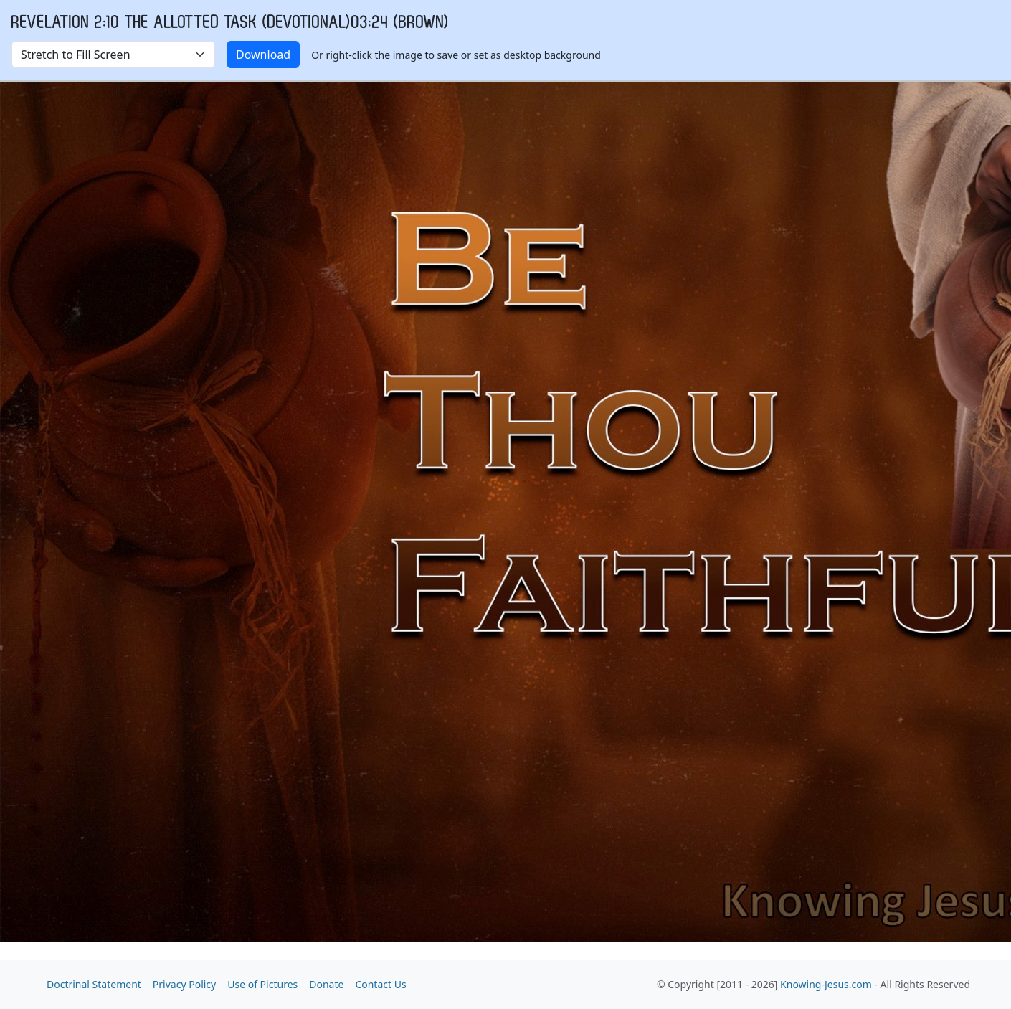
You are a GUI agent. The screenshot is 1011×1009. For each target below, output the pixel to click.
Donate (326, 984)
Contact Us (380, 984)
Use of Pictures (262, 984)
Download (263, 54)
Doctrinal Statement (94, 984)
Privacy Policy (184, 984)
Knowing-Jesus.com (826, 984)
